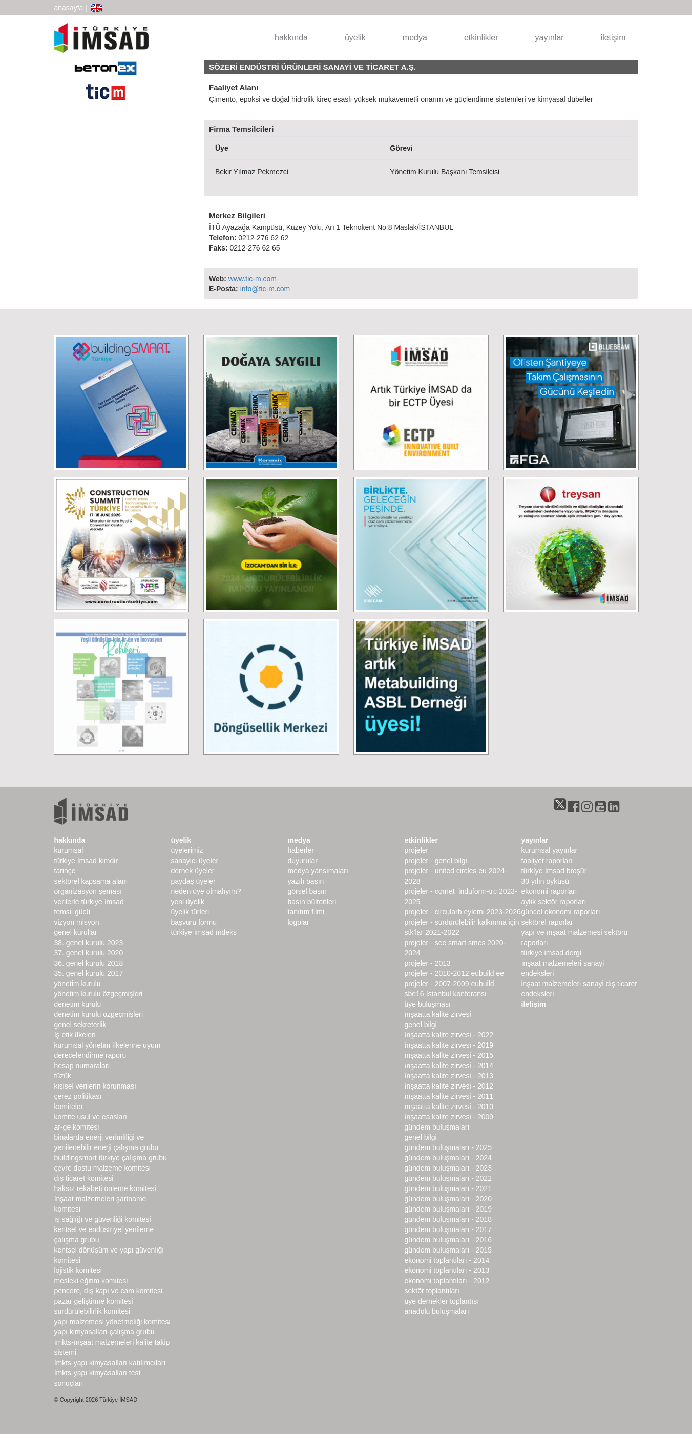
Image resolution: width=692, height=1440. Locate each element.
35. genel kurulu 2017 (88, 973)
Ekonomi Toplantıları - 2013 (447, 1270)
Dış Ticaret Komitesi (84, 1178)
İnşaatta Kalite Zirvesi (438, 1014)
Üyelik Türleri (190, 912)
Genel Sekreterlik (80, 1024)
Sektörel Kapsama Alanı (91, 881)
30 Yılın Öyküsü (545, 881)
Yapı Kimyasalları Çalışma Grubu (104, 1332)
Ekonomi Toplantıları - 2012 (447, 1281)
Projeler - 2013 (428, 963)
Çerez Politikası (78, 1096)
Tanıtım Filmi (306, 912)
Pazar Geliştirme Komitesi (93, 1301)
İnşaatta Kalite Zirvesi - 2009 (449, 1117)
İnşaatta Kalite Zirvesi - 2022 (449, 1035)
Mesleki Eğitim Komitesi (91, 1281)
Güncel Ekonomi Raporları (560, 912)
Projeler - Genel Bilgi (436, 861)
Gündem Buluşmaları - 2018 (448, 1219)
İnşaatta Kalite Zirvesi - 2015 (449, 1055)
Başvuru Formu (194, 922)
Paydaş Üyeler (193, 881)
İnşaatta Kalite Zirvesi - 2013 (449, 1076)
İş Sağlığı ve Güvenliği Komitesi (102, 1219)
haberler (301, 850)
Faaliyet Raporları (547, 861)
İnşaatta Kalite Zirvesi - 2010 (449, 1106)
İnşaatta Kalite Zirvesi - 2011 (449, 1096)
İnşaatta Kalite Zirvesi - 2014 (449, 1065)
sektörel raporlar (547, 922)
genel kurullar (75, 932)
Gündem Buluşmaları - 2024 (448, 1158)
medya (415, 37)
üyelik (355, 37)
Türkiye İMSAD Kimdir (86, 861)
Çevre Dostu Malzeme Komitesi (102, 1168)
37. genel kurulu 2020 (88, 953)
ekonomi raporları (549, 891)
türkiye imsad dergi (551, 953)
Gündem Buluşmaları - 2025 (448, 1147)
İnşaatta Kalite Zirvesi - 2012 (449, 1086)
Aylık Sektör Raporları (553, 902)
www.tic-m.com (252, 279)
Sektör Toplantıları (432, 1291)
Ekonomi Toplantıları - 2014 (447, 1260)
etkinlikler (481, 37)
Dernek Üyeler (193, 871)
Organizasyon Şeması (88, 891)
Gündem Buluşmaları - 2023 (448, 1168)
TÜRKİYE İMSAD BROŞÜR (554, 871)
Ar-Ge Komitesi (76, 1127)
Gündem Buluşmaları (437, 1127)
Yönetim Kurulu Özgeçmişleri (98, 994)
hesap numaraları (82, 1065)
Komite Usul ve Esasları (90, 1117)
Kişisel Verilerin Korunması (95, 1086)
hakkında (291, 37)
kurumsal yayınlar (549, 850)
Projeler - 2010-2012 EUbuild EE (455, 973)
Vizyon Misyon (76, 922)
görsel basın (307, 891)
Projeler (417, 850)
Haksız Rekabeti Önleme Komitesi (105, 1188)
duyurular (303, 861)
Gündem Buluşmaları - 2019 (448, 1209)
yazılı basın (306, 881)
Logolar (298, 922)
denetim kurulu (77, 1004)
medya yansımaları (318, 871)
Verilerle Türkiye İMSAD (89, 902)
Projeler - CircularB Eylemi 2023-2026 (463, 912)
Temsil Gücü (72, 912)
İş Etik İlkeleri (75, 1035)
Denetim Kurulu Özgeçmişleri (98, 1014)
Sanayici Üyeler (195, 861)
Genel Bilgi (421, 1024)
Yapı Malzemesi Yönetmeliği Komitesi (112, 1322)
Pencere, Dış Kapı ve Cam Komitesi (108, 1291)
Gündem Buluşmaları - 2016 (448, 1240)
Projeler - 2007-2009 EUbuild (449, 983)
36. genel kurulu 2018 (88, 963)
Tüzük (62, 1076)
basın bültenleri (312, 902)
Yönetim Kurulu (77, 983)
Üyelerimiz (187, 850)
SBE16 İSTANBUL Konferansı (446, 994)
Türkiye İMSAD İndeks (204, 932)
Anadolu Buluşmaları (437, 1311)
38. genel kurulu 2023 (88, 942)
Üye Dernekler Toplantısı (442, 1301)
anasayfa (68, 8)
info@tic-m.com (265, 289)
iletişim (613, 37)
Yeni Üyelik (187, 902)
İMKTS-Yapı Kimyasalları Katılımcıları (110, 1363)
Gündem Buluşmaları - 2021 (448, 1188)
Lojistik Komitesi (78, 1270)
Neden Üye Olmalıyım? (206, 891)
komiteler (68, 1106)
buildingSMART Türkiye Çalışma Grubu (110, 1158)
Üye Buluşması (428, 1004)
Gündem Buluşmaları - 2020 (448, 1199)
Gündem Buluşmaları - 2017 (448, 1229)
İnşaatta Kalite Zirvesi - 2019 (449, 1045)
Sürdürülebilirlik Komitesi (92, 1311)
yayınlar (549, 37)
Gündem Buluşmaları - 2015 (448, 1250)
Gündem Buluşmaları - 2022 (448, 1178)
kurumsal (68, 850)
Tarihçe (65, 871)
